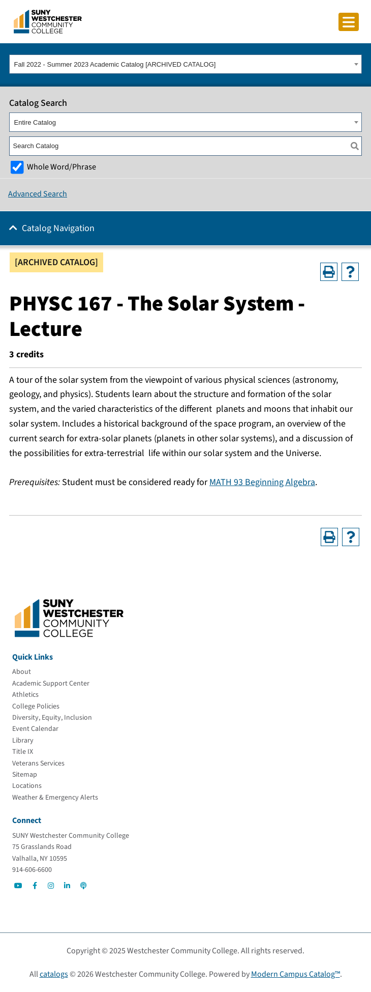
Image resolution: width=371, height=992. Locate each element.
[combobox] (185, 64)
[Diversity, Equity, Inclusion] (52, 718)
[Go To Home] (47, 20)
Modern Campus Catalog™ (295, 974)
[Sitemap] (24, 775)
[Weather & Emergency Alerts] (55, 797)
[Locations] (27, 786)
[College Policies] (35, 706)
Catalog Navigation (58, 228)
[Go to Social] (18, 885)
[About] (21, 672)
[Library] (23, 740)
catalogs (54, 974)
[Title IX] (22, 752)
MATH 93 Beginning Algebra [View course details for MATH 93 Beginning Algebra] (262, 482)
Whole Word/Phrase (61, 167)
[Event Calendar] (35, 729)
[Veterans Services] (38, 763)
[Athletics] (25, 695)
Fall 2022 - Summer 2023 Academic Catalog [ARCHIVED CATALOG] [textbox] (115, 64)
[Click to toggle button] (348, 22)
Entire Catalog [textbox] (35, 122)
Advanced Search (37, 194)
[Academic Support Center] (50, 683)
